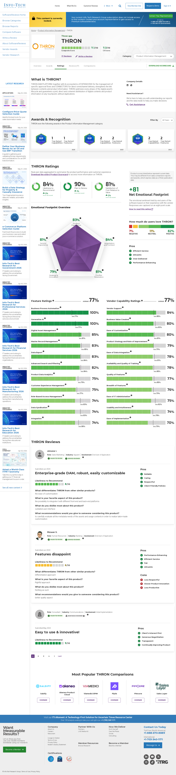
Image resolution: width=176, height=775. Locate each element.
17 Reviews (66, 56)
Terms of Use (52, 740)
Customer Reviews (91, 6)
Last (60, 656)
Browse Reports (10, 26)
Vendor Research (10, 55)
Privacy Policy (52, 742)
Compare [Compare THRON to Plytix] (114, 700)
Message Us (153, 745)
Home (57, 6)
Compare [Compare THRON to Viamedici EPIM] (91, 700)
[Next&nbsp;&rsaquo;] (54, 656)
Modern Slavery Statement (57, 745)
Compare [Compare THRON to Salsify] (43, 700)
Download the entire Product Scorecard (49, 175)
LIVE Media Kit (83, 731)
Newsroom (51, 734)
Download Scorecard (161, 66)
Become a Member (15, 749)
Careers (50, 731)
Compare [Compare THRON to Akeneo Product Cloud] (67, 700)
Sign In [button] (167, 6)
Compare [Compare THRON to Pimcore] (138, 700)
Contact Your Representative (161, 16)
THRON (69, 30)
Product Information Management (51, 30)
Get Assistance (136, 105)
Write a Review (9, 38)
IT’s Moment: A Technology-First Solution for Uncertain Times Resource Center (92, 717)
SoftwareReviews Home (14, 15)
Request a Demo (153, 6)
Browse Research (84, 746)
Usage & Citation (54, 738)
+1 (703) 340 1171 (108, 720)
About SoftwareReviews (14, 43)
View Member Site (134, 6)
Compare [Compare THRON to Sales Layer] (162, 700)
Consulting (112, 736)
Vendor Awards (9, 49)
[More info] (80, 218)
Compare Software (11, 32)
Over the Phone (114, 731)
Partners (81, 729)
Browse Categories (11, 20)
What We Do (71, 6)
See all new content (12, 487)
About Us (51, 729)
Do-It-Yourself (113, 729)
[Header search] (120, 6)
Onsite (111, 734)
